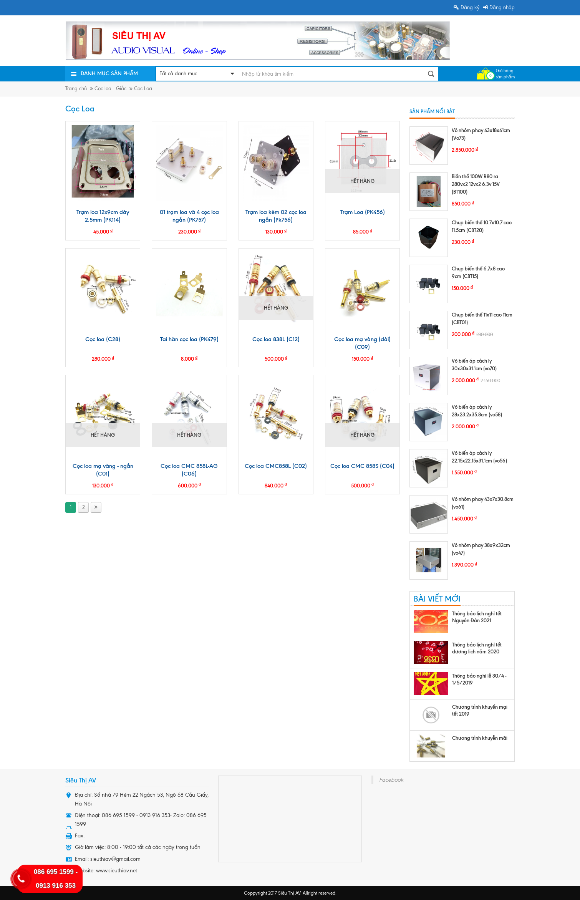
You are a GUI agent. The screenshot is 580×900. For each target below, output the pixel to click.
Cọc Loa (143, 88)
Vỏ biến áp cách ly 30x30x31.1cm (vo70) (474, 364)
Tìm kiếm (431, 74)
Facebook (391, 779)
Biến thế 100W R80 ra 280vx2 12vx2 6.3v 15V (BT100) (476, 184)
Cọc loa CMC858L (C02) (276, 465)
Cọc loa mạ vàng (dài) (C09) (362, 343)
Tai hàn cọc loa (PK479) (189, 339)
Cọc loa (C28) (102, 339)
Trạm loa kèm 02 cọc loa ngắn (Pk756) (276, 216)
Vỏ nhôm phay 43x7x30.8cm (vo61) (483, 503)
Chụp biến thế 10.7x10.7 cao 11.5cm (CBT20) (482, 226)
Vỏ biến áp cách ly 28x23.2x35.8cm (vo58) (477, 411)
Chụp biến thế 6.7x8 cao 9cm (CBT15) (478, 272)
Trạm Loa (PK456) (362, 212)
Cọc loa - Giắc (110, 88)
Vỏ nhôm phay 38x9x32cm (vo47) (481, 549)
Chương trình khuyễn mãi (479, 738)
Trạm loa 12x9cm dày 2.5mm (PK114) (102, 216)
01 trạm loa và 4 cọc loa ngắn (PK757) (189, 216)
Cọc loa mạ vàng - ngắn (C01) (103, 469)
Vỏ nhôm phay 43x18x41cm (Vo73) (481, 134)
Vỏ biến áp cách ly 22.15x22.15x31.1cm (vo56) (479, 457)
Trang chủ (76, 88)
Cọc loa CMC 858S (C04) (362, 465)
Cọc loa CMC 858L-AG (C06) (189, 469)
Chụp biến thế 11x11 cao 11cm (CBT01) (482, 318)
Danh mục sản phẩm (109, 73)
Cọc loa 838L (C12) (276, 339)
